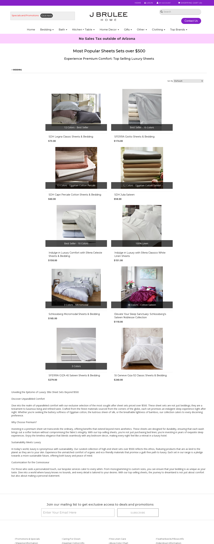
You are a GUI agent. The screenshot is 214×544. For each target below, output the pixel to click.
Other (142, 33)
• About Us (19, 495)
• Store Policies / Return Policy (30, 500)
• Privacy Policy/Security (121, 508)
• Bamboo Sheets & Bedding (123, 521)
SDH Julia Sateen (27, 198)
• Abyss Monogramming (120, 500)
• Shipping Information (26, 491)
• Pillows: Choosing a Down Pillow (79, 504)
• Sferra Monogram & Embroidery (125, 504)
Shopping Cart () (190, 3)
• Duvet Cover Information (28, 512)
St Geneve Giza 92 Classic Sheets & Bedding (108, 321)
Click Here (49, 18)
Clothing (158, 33)
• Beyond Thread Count (73, 512)
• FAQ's (112, 512)
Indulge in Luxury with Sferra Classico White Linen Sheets (172, 200)
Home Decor (109, 33)
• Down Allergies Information (29, 525)
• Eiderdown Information (168, 491)
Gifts (128, 33)
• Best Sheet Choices (25, 508)
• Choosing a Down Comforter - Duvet (81, 508)
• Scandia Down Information (170, 508)
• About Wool (162, 500)
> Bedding (17, 74)
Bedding (47, 33)
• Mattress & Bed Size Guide (76, 517)
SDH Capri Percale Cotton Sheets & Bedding (173, 140)
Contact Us (189, 23)
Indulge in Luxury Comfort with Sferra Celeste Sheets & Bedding (109, 200)
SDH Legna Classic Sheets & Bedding (39, 140)
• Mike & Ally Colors (118, 495)
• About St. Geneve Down (168, 512)
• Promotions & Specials (27, 487)
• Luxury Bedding (164, 504)
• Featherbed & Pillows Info (169, 487)
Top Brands (178, 33)
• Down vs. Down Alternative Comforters (35, 517)
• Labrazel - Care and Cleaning (171, 517)
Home (136, 3)
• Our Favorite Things (72, 495)
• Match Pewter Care (166, 521)
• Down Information (24, 521)
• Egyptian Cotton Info (72, 491)
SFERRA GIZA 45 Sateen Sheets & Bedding (172, 259)
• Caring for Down (70, 487)
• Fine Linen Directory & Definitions (79, 500)
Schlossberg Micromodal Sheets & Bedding (42, 259)
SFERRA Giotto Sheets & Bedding (102, 140)
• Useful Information (71, 521)
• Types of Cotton (23, 504)
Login (146, 3)
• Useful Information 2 (72, 525)
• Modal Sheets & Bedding (122, 525)
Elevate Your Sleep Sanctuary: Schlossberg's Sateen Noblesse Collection (108, 261)
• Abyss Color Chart (118, 491)
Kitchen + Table (83, 33)
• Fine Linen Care (117, 487)
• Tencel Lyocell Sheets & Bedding (126, 517)
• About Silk (161, 495)
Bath (63, 33)
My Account (162, 3)
